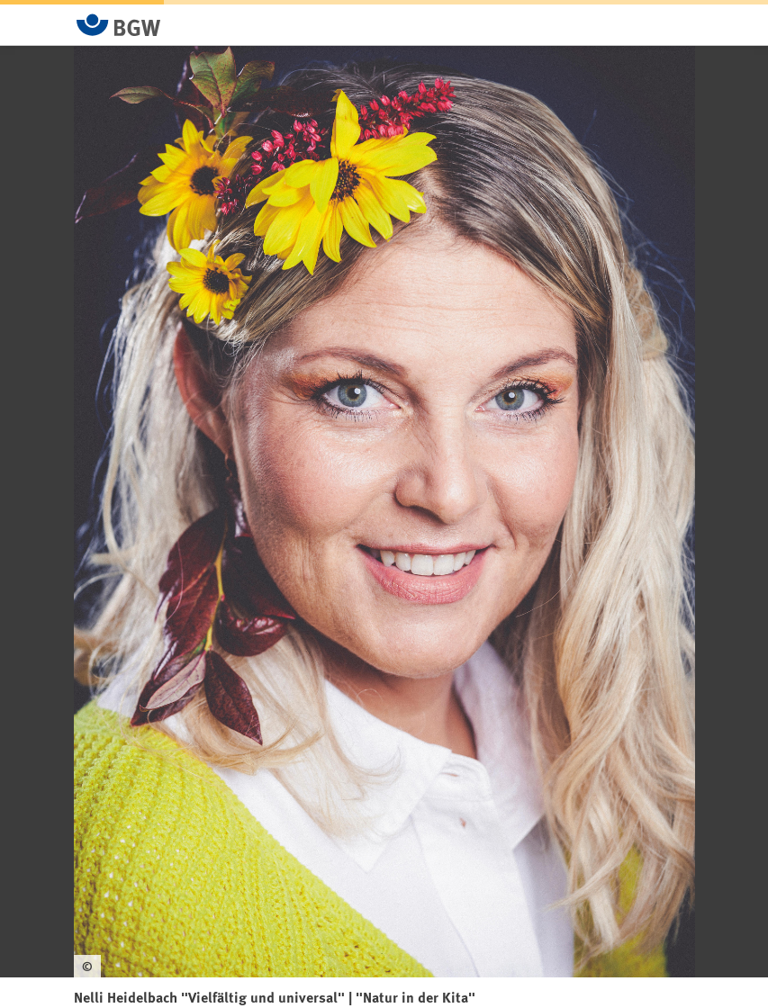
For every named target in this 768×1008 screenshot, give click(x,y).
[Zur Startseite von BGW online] (119, 25)
